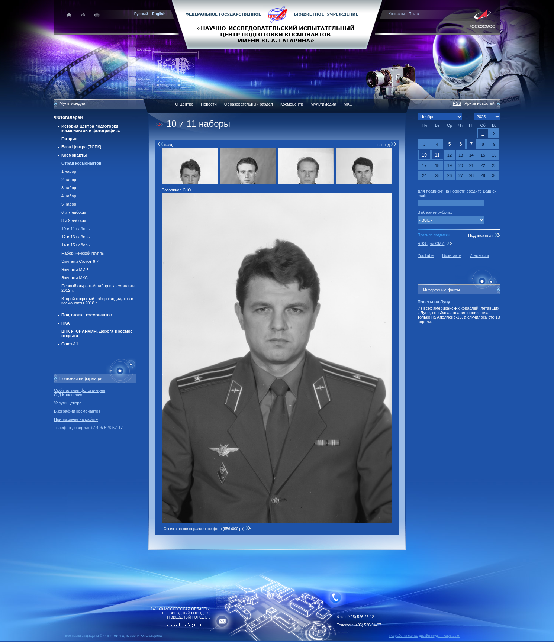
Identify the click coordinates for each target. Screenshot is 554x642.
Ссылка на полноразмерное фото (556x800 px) (207, 529)
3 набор (68, 187)
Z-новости (479, 255)
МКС (348, 104)
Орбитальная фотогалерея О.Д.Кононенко (79, 392)
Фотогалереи (68, 117)
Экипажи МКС (74, 277)
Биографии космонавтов (77, 411)
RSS (457, 103)
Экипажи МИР (74, 269)
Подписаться (480, 235)
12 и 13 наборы (75, 237)
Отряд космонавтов (81, 163)
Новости (209, 104)
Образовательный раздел (248, 104)
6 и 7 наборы (73, 212)
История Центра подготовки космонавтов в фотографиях (90, 128)
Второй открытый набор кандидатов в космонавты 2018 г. (97, 300)
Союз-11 (69, 344)
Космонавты (74, 155)
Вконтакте (451, 255)
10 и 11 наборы (75, 228)
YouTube (426, 255)
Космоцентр (291, 104)
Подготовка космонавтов (86, 315)
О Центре (184, 104)
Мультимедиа (323, 104)
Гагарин (69, 138)
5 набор (68, 204)
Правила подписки (434, 235)
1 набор (68, 171)
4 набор (68, 196)
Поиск (414, 14)
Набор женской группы (82, 253)
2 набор (68, 179)
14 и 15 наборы (75, 245)
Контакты (397, 14)
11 (437, 155)
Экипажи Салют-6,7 (80, 261)
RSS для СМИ (431, 243)
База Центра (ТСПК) (81, 147)
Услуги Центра (68, 403)
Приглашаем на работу (76, 419)
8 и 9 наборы (73, 220)
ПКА (65, 323)
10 (424, 155)
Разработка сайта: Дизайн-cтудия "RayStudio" (424, 636)
